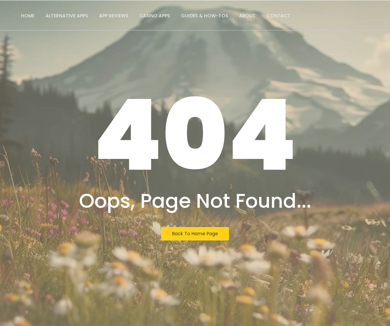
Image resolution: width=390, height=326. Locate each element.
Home (27, 15)
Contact (278, 15)
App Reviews (113, 15)
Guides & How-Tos (204, 15)
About (247, 15)
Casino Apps (154, 15)
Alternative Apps (67, 15)
